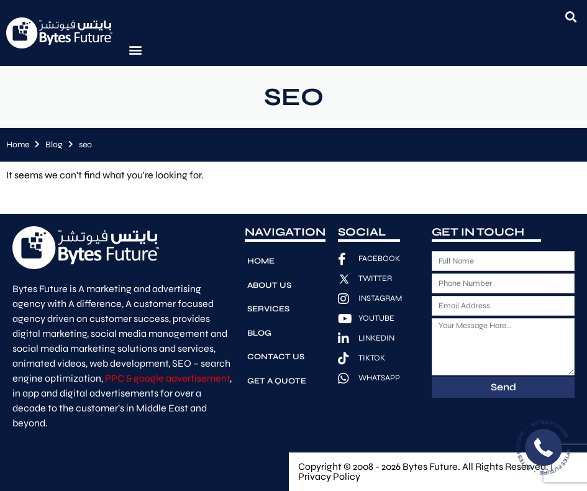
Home (17, 144)
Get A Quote (276, 379)
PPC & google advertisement (167, 378)
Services (268, 308)
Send (503, 387)
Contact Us (275, 355)
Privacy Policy (329, 476)
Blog (54, 144)
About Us (269, 285)
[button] (570, 16)
